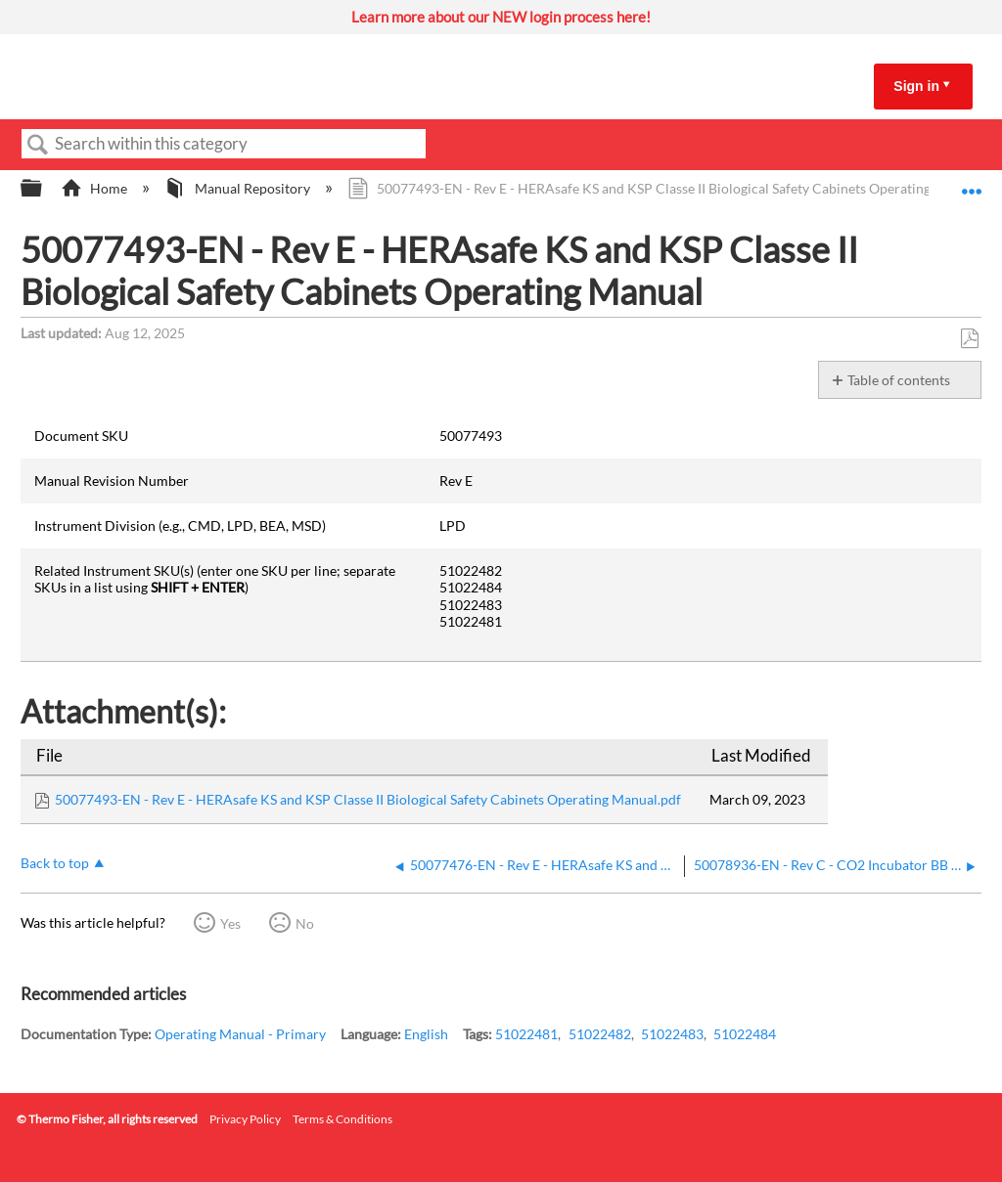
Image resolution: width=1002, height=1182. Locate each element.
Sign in (916, 86)
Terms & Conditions (342, 1119)
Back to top (55, 862)
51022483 (672, 1034)
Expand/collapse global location (971, 182)
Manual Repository (238, 188)
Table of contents (898, 380)
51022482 (600, 1034)
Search (38, 145)
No (305, 923)
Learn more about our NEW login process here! (501, 16)
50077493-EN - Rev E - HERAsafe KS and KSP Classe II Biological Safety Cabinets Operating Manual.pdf (368, 799)
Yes (230, 923)
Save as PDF (969, 338)
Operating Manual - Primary (240, 1034)
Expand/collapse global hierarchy (44, 188)
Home (95, 188)
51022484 (744, 1034)
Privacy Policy (245, 1119)
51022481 (526, 1034)
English (426, 1034)
